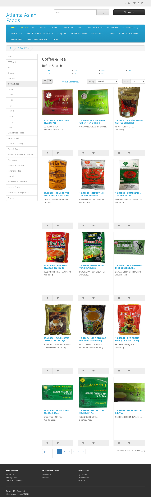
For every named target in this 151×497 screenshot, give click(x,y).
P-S (102, 73)
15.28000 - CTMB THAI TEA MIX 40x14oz (91, 194)
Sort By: (91, 81)
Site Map (45, 477)
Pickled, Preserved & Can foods (40, 33)
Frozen (55, 39)
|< (45, 451)
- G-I (10, 100)
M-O (103, 70)
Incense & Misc (17, 39)
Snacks (43, 27)
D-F (49, 73)
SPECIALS (23, 27)
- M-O (11, 111)
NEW (13, 27)
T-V (129, 70)
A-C (49, 70)
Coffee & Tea (67, 27)
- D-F (10, 94)
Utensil (112, 33)
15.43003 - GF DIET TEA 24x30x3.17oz (91, 411)
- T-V (10, 122)
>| (50, 456)
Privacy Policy (11, 477)
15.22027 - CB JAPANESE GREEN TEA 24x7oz (92, 121)
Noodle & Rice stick (79, 33)
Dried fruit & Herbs (95, 27)
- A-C (10, 89)
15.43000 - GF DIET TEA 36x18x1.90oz (56, 411)
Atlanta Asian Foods (21, 18)
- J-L (10, 105)
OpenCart (21, 491)
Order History (83, 477)
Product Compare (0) (70, 82)
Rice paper (62, 33)
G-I (76, 70)
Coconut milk (112, 27)
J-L (76, 73)
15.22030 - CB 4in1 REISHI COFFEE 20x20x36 (129, 121)
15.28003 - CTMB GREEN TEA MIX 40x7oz (128, 194)
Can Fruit (53, 27)
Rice (34, 27)
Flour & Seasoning (130, 27)
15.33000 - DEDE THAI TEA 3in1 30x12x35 (55, 266)
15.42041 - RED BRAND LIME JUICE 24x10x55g (127, 339)
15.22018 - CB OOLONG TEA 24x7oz (56, 121)
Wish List (81, 480)
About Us (10, 474)
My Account (82, 474)
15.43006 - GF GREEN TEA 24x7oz (128, 411)
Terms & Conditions (14, 480)
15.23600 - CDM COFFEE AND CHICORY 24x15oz (56, 194)
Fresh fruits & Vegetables (37, 39)
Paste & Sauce (16, 33)
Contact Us (46, 474)
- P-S (10, 116)
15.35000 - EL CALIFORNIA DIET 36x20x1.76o (129, 266)
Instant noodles (97, 33)
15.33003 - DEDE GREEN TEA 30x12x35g (92, 266)
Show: (126, 81)
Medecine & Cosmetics (128, 33)
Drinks (79, 27)
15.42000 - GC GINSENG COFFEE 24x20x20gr (56, 339)
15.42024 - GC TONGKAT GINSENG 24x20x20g (92, 339)
